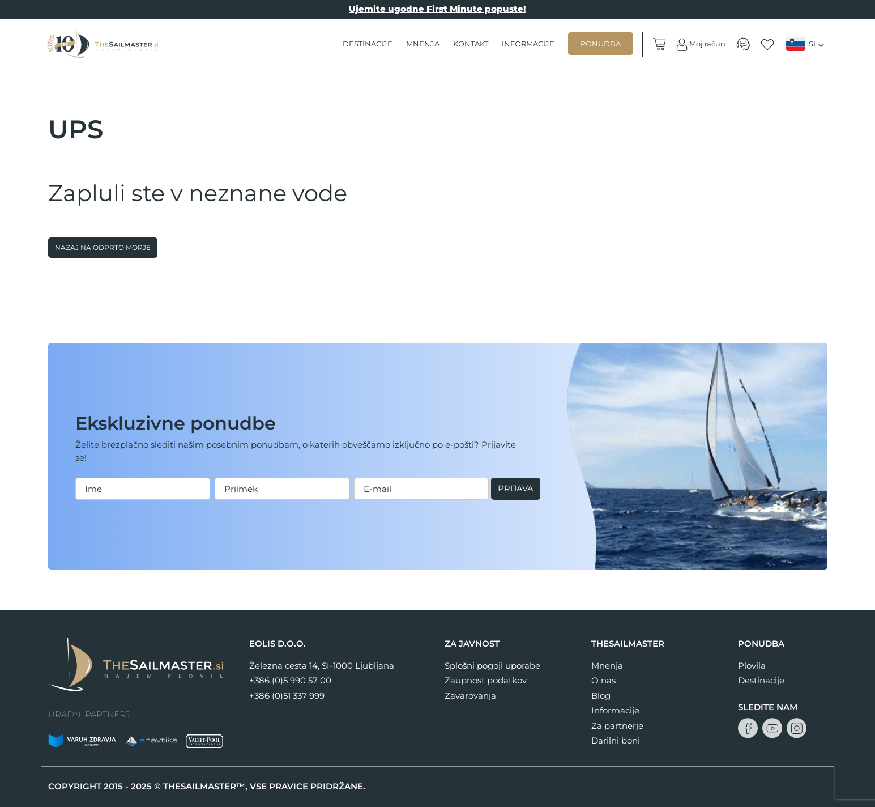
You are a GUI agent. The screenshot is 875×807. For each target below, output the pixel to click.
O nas (603, 680)
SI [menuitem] (812, 44)
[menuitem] (806, 44)
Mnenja (422, 43)
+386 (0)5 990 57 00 (290, 680)
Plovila (752, 665)
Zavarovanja (470, 695)
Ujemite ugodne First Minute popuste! (437, 8)
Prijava (100, 500)
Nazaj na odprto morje (103, 247)
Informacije (528, 43)
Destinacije (367, 43)
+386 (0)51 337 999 (287, 695)
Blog (601, 695)
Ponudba (601, 43)
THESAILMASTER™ (204, 786)
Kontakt (470, 43)
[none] (806, 44)
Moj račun (700, 44)
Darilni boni (615, 740)
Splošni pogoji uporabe (492, 665)
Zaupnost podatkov (486, 680)
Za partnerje (617, 725)
